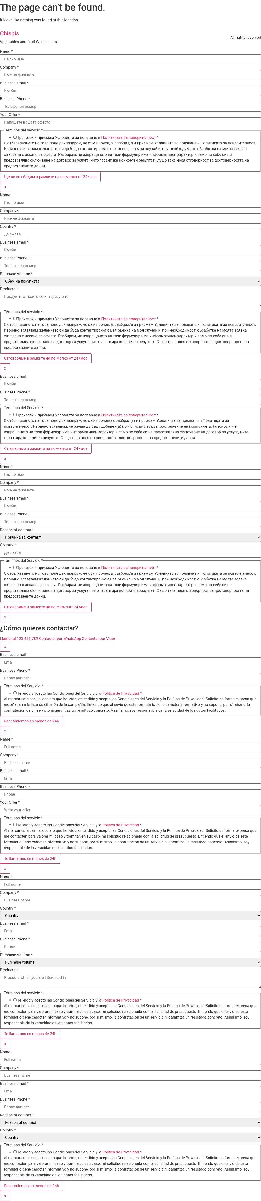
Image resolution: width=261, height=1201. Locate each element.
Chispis (9, 33)
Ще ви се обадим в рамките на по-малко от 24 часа (50, 177)
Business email (14, 83)
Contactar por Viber (98, 638)
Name (6, 52)
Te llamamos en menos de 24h (30, 858)
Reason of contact (17, 530)
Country (8, 227)
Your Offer (10, 115)
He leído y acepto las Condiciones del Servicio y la (79, 693)
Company (9, 67)
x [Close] (5, 187)
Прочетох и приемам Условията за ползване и (87, 138)
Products (9, 289)
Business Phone (15, 99)
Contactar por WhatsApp (60, 638)
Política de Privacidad (120, 693)
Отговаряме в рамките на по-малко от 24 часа (45, 358)
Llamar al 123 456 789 (19, 638)
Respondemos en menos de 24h (31, 721)
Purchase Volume (16, 274)
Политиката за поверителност (128, 137)
